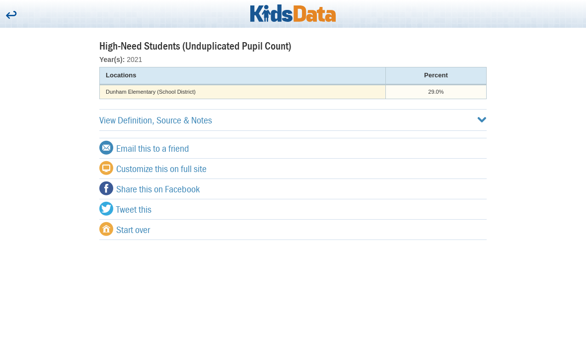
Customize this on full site (153, 168)
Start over (124, 229)
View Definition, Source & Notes (293, 120)
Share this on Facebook (149, 188)
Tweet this (125, 209)
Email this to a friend (144, 148)
